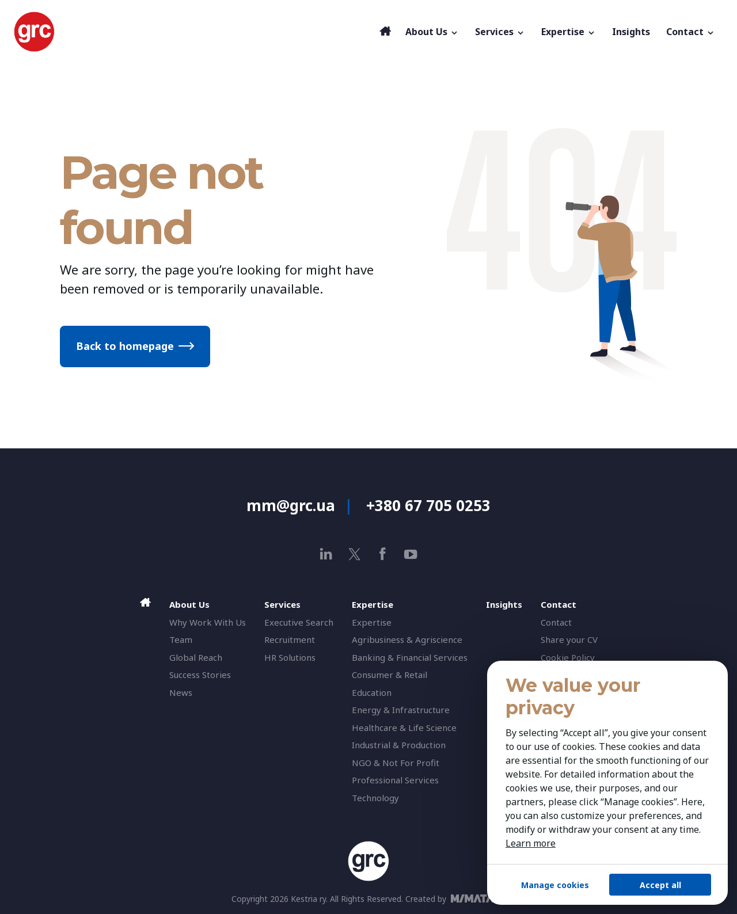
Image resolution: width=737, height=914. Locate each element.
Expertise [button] (568, 31)
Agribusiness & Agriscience (407, 639)
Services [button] (500, 31)
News (180, 692)
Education (372, 692)
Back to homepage (125, 346)
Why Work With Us (207, 622)
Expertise (372, 622)
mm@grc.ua (290, 505)
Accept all (660, 884)
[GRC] (194, 31)
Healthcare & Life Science (404, 727)
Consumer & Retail (389, 674)
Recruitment (289, 639)
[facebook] (382, 553)
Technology (375, 797)
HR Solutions (290, 657)
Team (180, 639)
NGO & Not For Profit (395, 762)
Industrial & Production (399, 745)
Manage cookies (555, 884)
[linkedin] (326, 553)
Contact (556, 622)
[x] (354, 553)
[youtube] (410, 553)
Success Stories (200, 674)
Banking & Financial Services (410, 657)
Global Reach (195, 657)
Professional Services (395, 780)
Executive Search (298, 622)
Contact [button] (690, 31)
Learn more (531, 843)
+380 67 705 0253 (428, 505)
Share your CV (569, 639)
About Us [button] (432, 31)
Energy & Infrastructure (401, 709)
